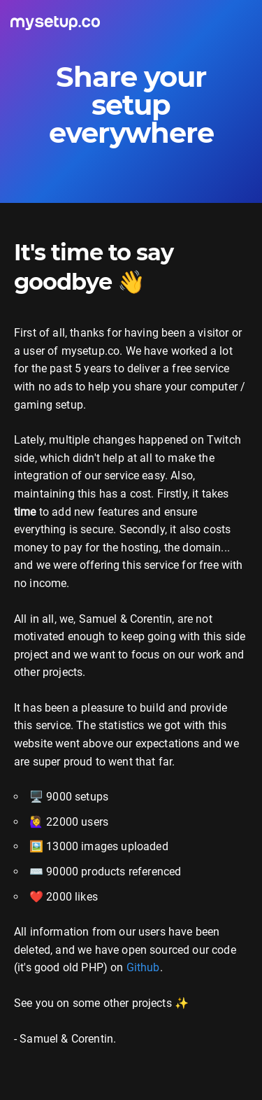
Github (143, 967)
